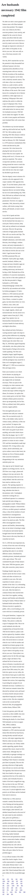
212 (21, 887)
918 (21, 883)
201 (16, 887)
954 (20, 892)
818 (3, 890)
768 (18, 885)
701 (12, 879)
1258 (12, 883)
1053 (21, 879)
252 (8, 887)
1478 (13, 885)
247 (3, 894)
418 (12, 887)
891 (22, 885)
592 (3, 892)
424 (21, 881)
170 (8, 879)
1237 (8, 885)
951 (3, 883)
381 (3, 885)
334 (16, 879)
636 (13, 881)
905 (8, 883)
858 (24, 892)
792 (16, 892)
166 (12, 890)
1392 (4, 881)
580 (8, 894)
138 (17, 883)
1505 (21, 890)
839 (8, 881)
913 (3, 879)
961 (12, 894)
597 (17, 881)
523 (16, 890)
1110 (11, 892)
